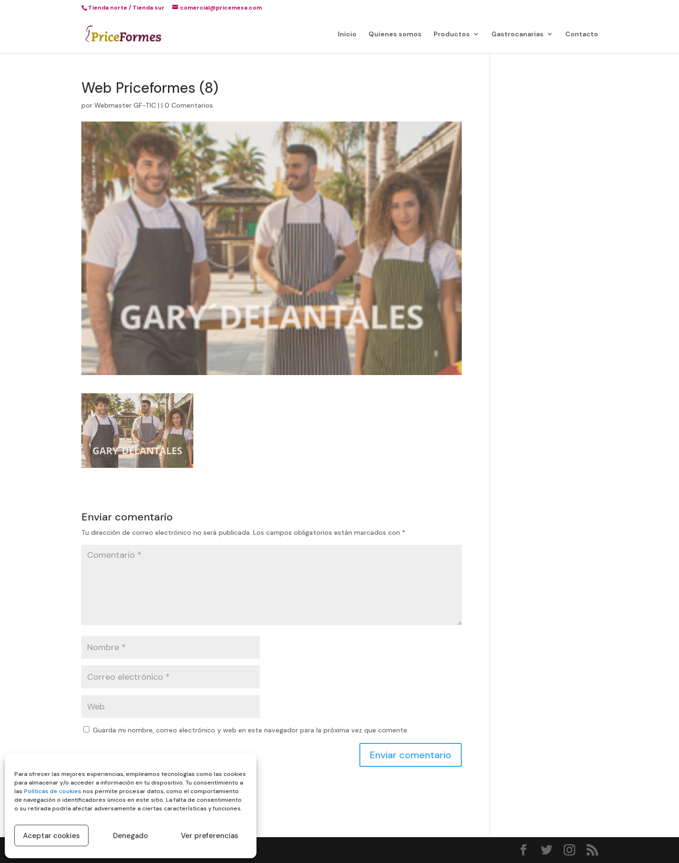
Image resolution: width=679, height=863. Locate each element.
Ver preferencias (209, 836)
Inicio (347, 34)
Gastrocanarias (517, 34)
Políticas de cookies (52, 791)
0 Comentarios (189, 105)
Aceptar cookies (51, 836)
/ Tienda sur (147, 7)
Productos (452, 34)
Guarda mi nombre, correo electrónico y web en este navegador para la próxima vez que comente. (251, 730)
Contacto (581, 34)
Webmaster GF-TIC (125, 105)
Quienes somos (395, 34)
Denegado (130, 836)
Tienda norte (107, 7)
